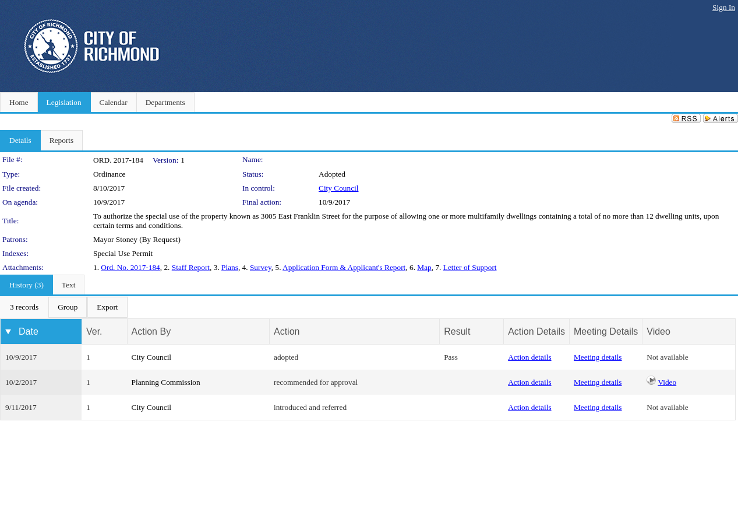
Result (457, 331)
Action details (529, 357)
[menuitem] (24, 307)
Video (667, 382)
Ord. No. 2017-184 (130, 267)
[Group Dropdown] (67, 307)
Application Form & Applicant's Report (344, 267)
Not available (667, 357)
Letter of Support (470, 267)
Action (286, 331)
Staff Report (191, 267)
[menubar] (64, 307)
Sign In (723, 7)
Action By (151, 331)
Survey (260, 267)
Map (424, 267)
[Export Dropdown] (107, 307)
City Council (339, 188)
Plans (229, 267)
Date (28, 331)
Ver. (94, 331)
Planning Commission (166, 382)
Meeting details (598, 357)
